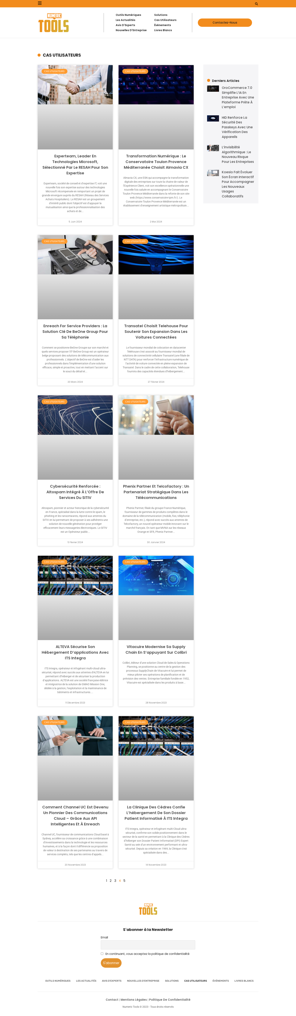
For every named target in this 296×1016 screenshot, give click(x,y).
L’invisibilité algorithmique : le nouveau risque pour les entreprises (238, 154)
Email (104, 937)
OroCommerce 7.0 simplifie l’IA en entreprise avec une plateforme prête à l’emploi (238, 97)
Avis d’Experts (111, 980)
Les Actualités (86, 980)
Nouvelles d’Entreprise (143, 980)
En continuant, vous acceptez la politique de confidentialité (145, 954)
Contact (112, 1000)
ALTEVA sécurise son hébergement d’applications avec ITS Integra (75, 652)
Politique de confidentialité (169, 1000)
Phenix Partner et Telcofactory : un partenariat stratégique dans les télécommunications (156, 492)
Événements (221, 980)
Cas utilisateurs (195, 980)
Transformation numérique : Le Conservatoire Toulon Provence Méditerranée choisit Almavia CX (156, 161)
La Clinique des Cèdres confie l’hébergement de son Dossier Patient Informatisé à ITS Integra (156, 812)
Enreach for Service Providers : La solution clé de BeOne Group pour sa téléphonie (75, 331)
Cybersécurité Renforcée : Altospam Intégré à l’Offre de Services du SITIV (75, 492)
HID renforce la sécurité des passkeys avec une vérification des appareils (237, 127)
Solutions (172, 980)
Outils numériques (57, 980)
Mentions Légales (134, 1000)
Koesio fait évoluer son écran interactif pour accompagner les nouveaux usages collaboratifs (238, 184)
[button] (256, 4)
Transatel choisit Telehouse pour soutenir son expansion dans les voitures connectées (156, 331)
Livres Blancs (244, 980)
